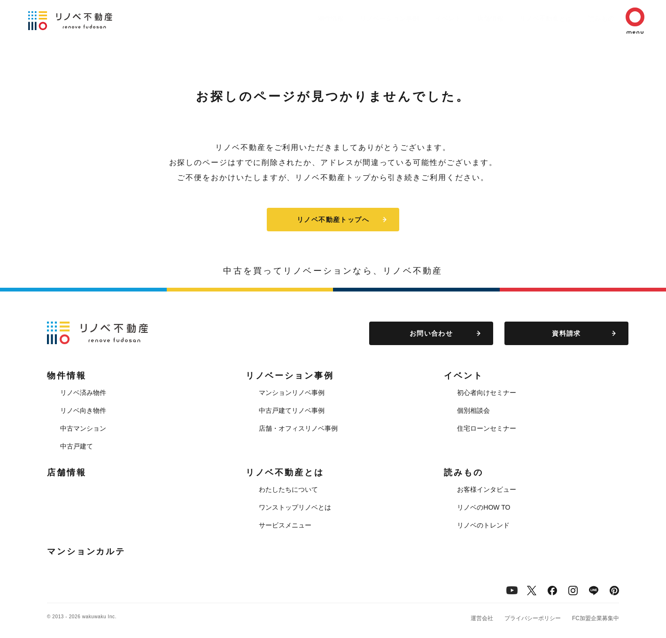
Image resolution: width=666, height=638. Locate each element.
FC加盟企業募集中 (595, 618)
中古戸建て (76, 446)
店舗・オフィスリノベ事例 (298, 428)
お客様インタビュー (486, 489)
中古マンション (83, 428)
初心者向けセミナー (486, 392)
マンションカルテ (86, 551)
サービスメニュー (285, 525)
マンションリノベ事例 (292, 392)
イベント (420, 18)
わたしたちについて (288, 489)
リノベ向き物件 (83, 410)
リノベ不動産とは (527, 18)
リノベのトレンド (483, 525)
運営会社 (482, 618)
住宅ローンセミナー (486, 428)
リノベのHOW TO (483, 507)
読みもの (587, 18)
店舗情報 (467, 18)
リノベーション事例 (356, 18)
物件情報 (293, 18)
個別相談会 (473, 410)
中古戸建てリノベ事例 (292, 410)
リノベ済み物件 (83, 392)
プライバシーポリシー (532, 618)
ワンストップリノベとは (295, 507)
